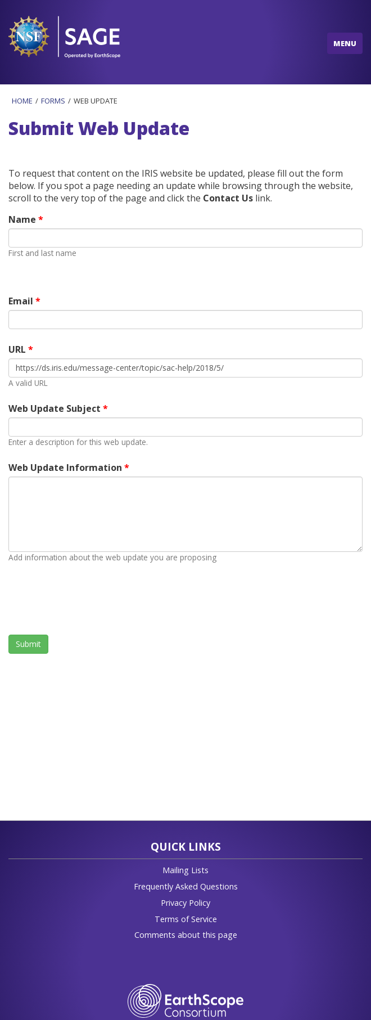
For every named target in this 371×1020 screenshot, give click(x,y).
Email (21, 301)
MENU (344, 43)
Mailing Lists (185, 870)
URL (18, 349)
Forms (53, 101)
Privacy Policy (185, 902)
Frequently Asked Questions (186, 886)
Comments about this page (185, 934)
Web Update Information (66, 467)
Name (23, 219)
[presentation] (93, 599)
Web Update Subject (55, 408)
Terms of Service (186, 919)
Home (22, 101)
